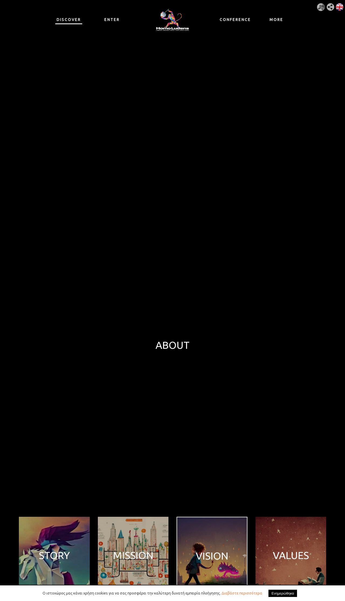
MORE (276, 19)
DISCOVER (68, 20)
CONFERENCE (233, 19)
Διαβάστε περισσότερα (242, 593)
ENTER (112, 19)
